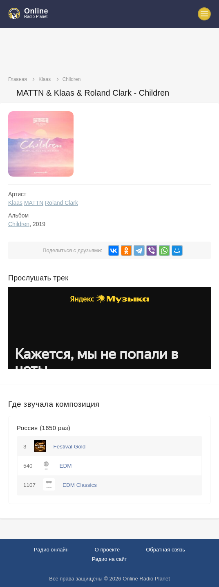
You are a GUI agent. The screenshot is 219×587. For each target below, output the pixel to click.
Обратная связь (165, 550)
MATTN (33, 202)
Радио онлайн (51, 550)
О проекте (107, 550)
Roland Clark (61, 202)
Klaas (15, 202)
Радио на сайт (109, 559)
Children (18, 224)
